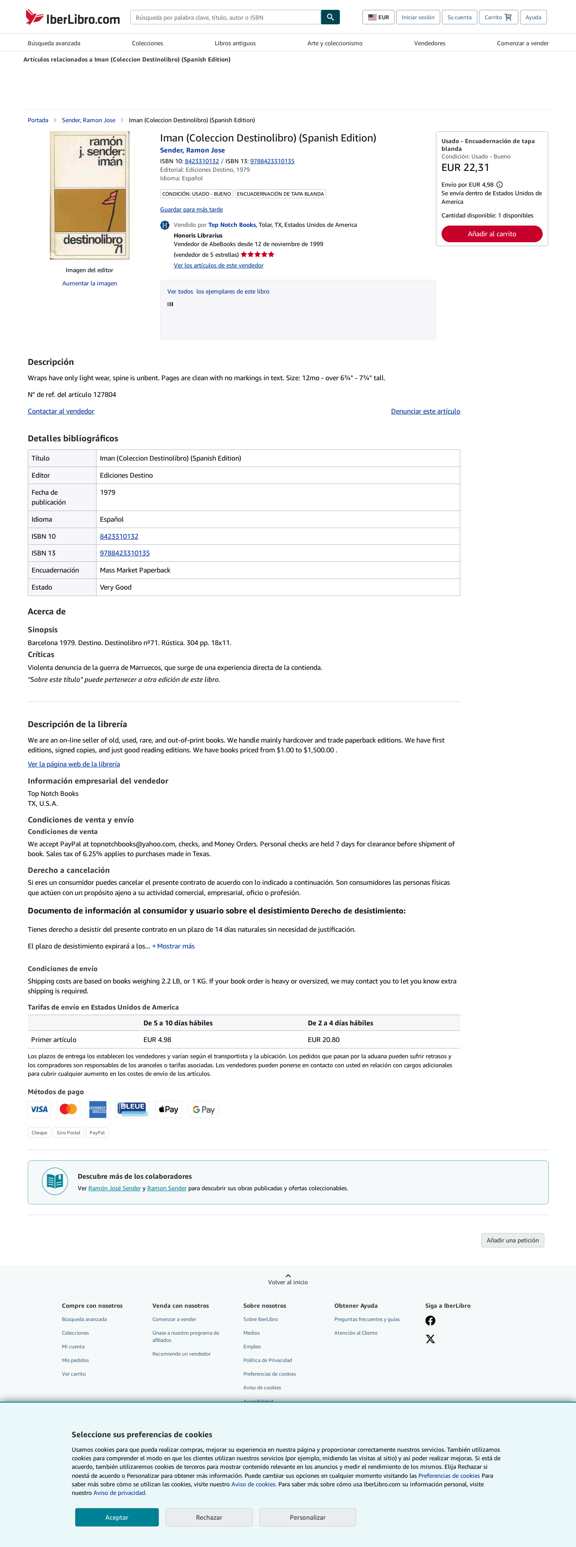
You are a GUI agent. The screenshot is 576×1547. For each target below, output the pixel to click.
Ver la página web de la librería (74, 764)
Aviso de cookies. (254, 1484)
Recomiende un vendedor (181, 1353)
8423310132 (202, 160)
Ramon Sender (167, 1188)
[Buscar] (330, 17)
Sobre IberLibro (260, 1319)
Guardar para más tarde (191, 209)
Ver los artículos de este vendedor (218, 265)
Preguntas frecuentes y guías (367, 1319)
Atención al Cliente (355, 1333)
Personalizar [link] (308, 1517)
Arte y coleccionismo (335, 43)
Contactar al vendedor (61, 411)
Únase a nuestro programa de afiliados (185, 1336)
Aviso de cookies (262, 1387)
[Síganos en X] (430, 1340)
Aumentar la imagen (89, 283)
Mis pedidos (75, 1360)
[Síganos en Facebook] (430, 1321)
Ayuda (533, 17)
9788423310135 (125, 553)
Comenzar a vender (523, 43)
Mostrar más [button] (176, 946)
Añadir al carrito (492, 233)
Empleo (252, 1346)
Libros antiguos (235, 43)
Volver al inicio (288, 1282)
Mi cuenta (73, 1346)
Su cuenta (459, 17)
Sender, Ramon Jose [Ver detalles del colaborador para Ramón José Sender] (88, 119)
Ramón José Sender (114, 1188)
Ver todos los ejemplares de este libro (218, 291)
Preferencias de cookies (449, 1475)
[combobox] (225, 17)
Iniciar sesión (418, 17)
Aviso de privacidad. (120, 1492)
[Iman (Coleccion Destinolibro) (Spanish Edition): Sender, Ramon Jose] (89, 195)
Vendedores (429, 43)
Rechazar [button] (209, 1517)
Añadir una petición (513, 1240)
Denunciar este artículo (425, 411)
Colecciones (147, 43)
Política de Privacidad (267, 1360)
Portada (38, 119)
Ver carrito (74, 1374)
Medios (251, 1333)
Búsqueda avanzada (54, 43)
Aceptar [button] (117, 1517)
